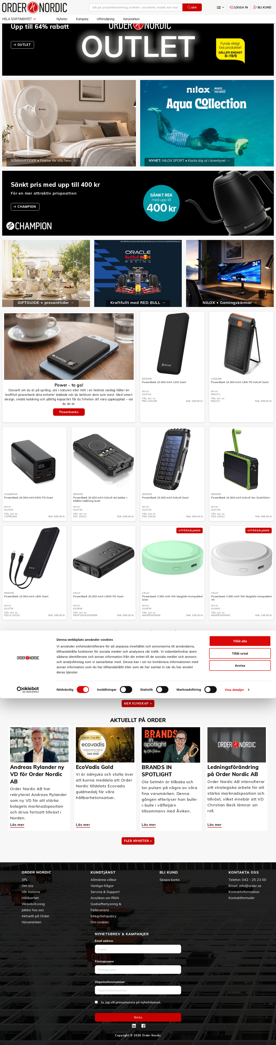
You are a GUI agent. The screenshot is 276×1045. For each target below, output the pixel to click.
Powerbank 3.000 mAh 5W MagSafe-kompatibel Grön (172, 610)
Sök (192, 7)
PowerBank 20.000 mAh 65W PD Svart (28, 510)
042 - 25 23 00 (254, 879)
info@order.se (250, 886)
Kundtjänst (103, 872)
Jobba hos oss (33, 910)
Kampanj (82, 19)
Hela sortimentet (19, 19)
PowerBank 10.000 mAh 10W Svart (164, 394)
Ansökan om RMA (105, 898)
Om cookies (100, 922)
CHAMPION (27, 219)
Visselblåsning (33, 904)
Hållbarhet (30, 898)
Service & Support (105, 892)
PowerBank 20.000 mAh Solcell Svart (165, 510)
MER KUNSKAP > (138, 716)
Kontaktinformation (244, 892)
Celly (76, 605)
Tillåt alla (240, 988)
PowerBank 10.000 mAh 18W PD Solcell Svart (239, 394)
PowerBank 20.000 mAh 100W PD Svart (98, 608)
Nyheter (61, 19)
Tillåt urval (240, 1000)
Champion (10, 506)
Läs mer (17, 700)
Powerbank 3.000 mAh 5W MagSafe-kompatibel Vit (241, 610)
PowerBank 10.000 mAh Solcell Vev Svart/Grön (240, 510)
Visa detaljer (234, 1036)
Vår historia (31, 892)
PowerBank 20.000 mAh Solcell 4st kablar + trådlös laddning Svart (100, 511)
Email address (105, 941)
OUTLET (24, 57)
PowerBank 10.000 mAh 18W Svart (26, 608)
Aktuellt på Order (35, 916)
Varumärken (131, 19)
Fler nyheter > (138, 853)
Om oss (27, 886)
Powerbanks (68, 425)
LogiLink (216, 391)
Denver (147, 391)
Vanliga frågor (102, 886)
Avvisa (240, 1012)
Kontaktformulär (242, 898)
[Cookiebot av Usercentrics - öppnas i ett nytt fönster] (28, 1036)
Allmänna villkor (103, 879)
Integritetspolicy (104, 916)
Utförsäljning (105, 19)
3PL (25, 879)
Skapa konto (170, 879)
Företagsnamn (105, 961)
